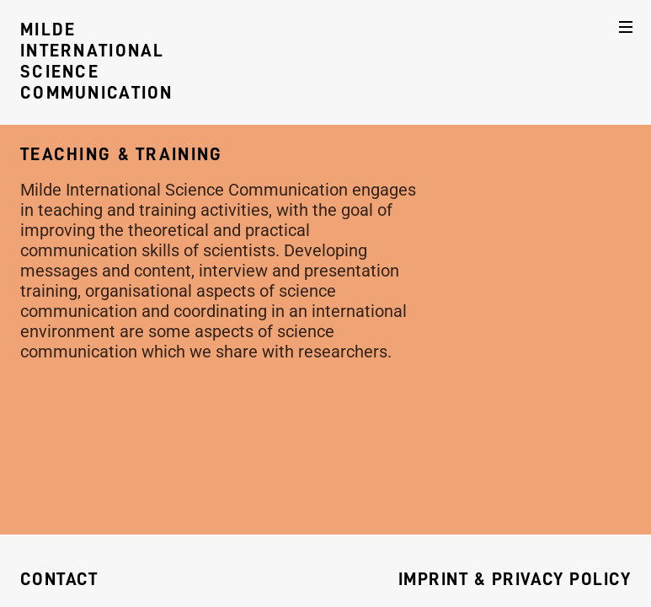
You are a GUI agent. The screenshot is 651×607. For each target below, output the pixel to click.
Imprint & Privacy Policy (514, 579)
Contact (59, 579)
